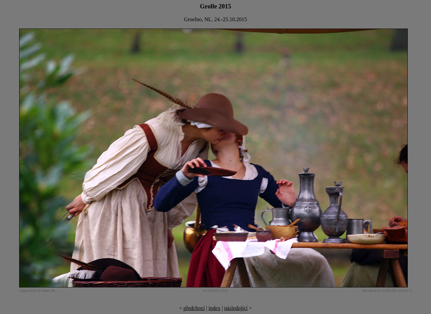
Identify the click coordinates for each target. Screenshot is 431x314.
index (214, 308)
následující (235, 308)
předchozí (194, 308)
